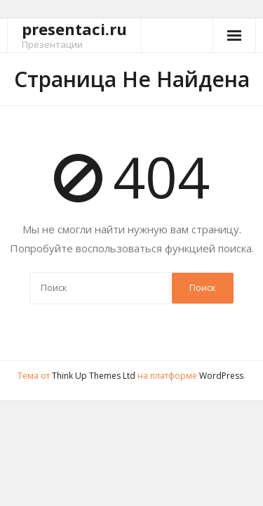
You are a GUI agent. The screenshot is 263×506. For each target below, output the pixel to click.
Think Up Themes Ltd (93, 376)
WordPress (221, 376)
